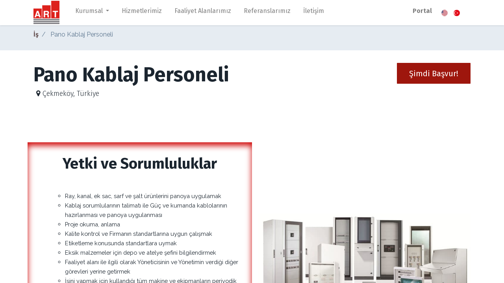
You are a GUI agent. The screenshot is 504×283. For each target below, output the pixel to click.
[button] (434, 73)
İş (36, 34)
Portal (422, 11)
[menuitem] (142, 12)
